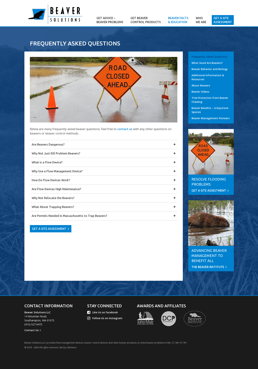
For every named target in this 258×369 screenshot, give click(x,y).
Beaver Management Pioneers (211, 118)
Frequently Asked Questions (209, 56)
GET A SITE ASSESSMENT (223, 20)
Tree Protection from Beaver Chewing (210, 100)
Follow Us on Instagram (107, 318)
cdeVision (71, 347)
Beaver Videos (200, 91)
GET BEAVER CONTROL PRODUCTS (146, 20)
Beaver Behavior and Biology (210, 69)
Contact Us (31, 330)
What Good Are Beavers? (207, 63)
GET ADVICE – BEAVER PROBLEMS (109, 20)
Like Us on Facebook (105, 312)
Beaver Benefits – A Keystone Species (210, 110)
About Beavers (201, 85)
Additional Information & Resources (208, 77)
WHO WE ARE (201, 20)
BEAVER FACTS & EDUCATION (178, 20)
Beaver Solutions (55, 14)
